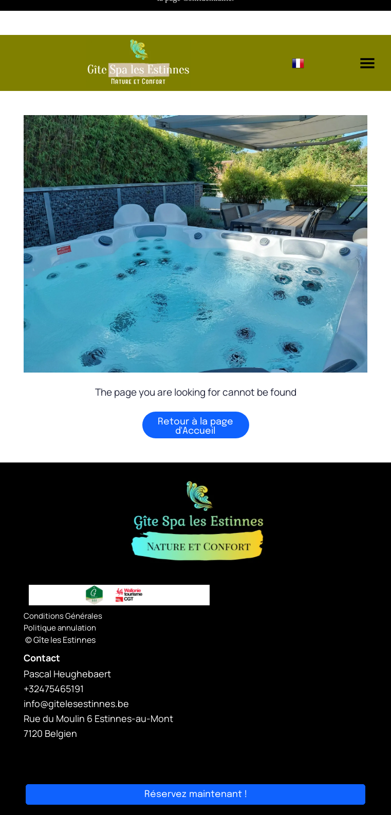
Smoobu (253, 755)
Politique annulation (60, 592)
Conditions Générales (63, 581)
